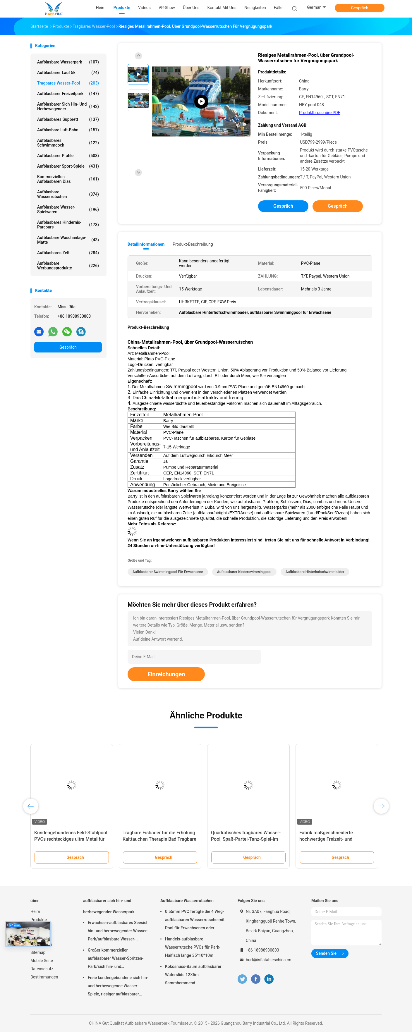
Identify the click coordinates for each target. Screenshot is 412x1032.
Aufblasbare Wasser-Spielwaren (68, 209)
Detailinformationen (146, 244)
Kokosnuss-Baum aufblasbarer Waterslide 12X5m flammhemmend (193, 974)
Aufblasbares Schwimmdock (68, 142)
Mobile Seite (41, 960)
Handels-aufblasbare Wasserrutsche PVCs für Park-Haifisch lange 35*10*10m (192, 947)
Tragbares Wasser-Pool (68, 83)
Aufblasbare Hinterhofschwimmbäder (315, 572)
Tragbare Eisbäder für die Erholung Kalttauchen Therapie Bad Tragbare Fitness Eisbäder (159, 839)
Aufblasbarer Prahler (68, 156)
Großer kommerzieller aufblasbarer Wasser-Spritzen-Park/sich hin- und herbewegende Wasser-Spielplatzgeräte (115, 959)
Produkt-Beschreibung (193, 244)
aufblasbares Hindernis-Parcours (68, 224)
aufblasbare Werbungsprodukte (68, 265)
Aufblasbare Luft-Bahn (68, 130)
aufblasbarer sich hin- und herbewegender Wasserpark (109, 906)
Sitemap (37, 952)
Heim (35, 911)
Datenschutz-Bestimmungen (44, 972)
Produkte (38, 919)
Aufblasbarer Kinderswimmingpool (244, 572)
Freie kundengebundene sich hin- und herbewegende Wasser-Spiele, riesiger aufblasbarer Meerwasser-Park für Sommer (118, 986)
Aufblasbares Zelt (68, 253)
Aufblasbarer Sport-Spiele (68, 166)
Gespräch (359, 8)
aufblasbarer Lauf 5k (68, 72)
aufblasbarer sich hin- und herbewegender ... (68, 106)
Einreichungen (166, 674)
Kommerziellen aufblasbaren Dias (68, 179)
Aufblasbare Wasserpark (68, 62)
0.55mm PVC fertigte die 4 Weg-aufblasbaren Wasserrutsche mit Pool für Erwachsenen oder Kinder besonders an (194, 920)
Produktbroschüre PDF (319, 112)
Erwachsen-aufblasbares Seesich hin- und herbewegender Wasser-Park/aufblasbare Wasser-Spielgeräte (118, 931)
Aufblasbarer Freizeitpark (68, 94)
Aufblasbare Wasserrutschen (68, 194)
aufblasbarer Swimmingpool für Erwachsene (168, 572)
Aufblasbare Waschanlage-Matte (68, 240)
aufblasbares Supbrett (68, 119)
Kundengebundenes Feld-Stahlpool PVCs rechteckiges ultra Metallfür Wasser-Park (70, 839)
